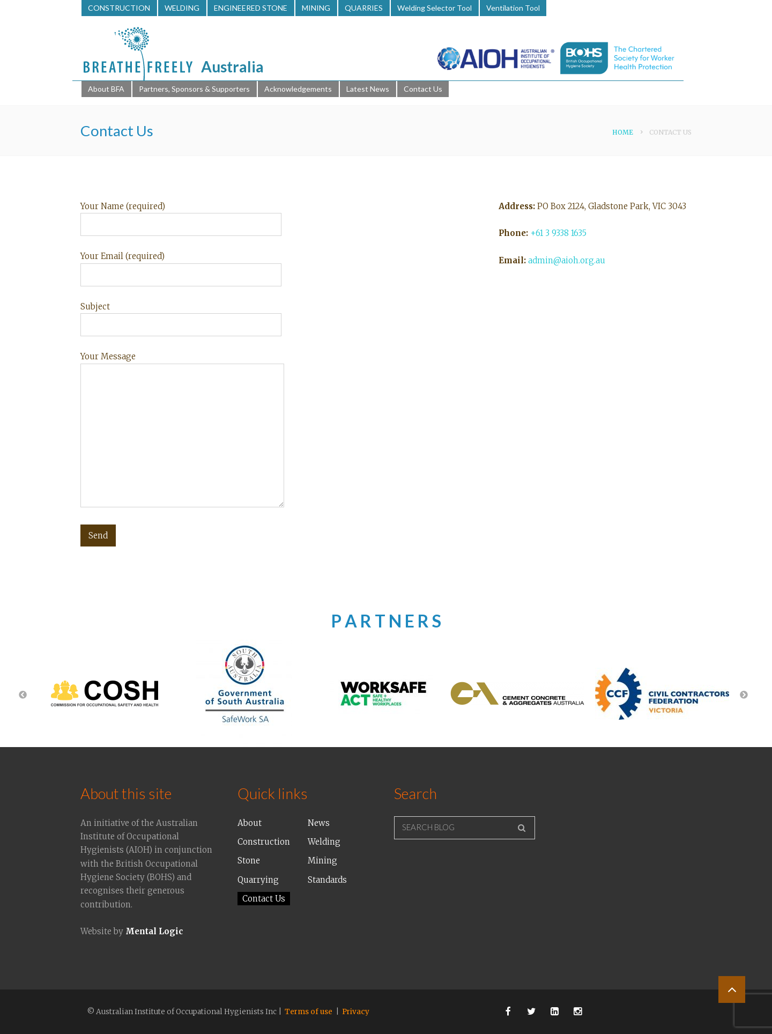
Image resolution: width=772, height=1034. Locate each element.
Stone (248, 860)
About (249, 823)
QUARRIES (364, 7)
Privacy (355, 1011)
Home (622, 132)
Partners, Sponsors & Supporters (194, 88)
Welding (324, 842)
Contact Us (423, 88)
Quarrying (258, 880)
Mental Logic (154, 931)
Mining (322, 860)
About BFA (106, 88)
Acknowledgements (298, 88)
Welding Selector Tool (434, 7)
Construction (263, 842)
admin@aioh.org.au (566, 260)
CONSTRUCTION (119, 7)
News (319, 823)
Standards (327, 880)
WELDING (182, 7)
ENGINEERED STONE (250, 7)
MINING (316, 7)
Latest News (367, 88)
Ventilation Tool (513, 7)
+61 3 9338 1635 (558, 233)
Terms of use (308, 1011)
